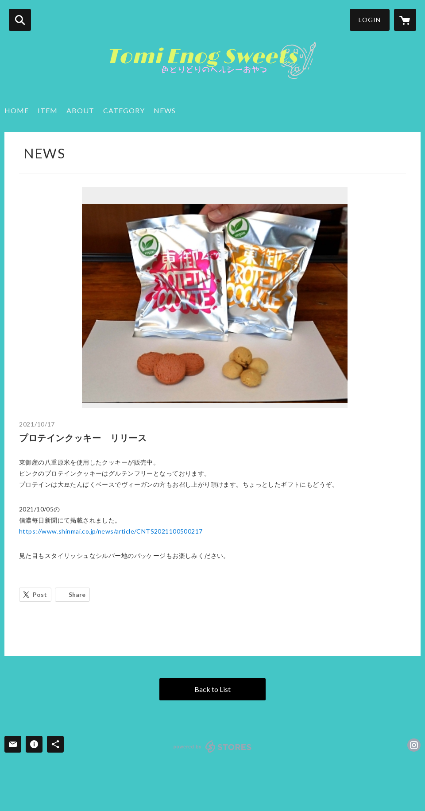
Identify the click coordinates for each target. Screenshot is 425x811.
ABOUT (80, 110)
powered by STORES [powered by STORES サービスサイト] (213, 746)
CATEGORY (124, 110)
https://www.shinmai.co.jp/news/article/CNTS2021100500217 (111, 531)
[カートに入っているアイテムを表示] (405, 20)
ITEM (48, 110)
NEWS (165, 110)
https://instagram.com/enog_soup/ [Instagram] (414, 745)
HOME (16, 110)
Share (77, 594)
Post (40, 594)
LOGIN (370, 19)
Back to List (212, 689)
